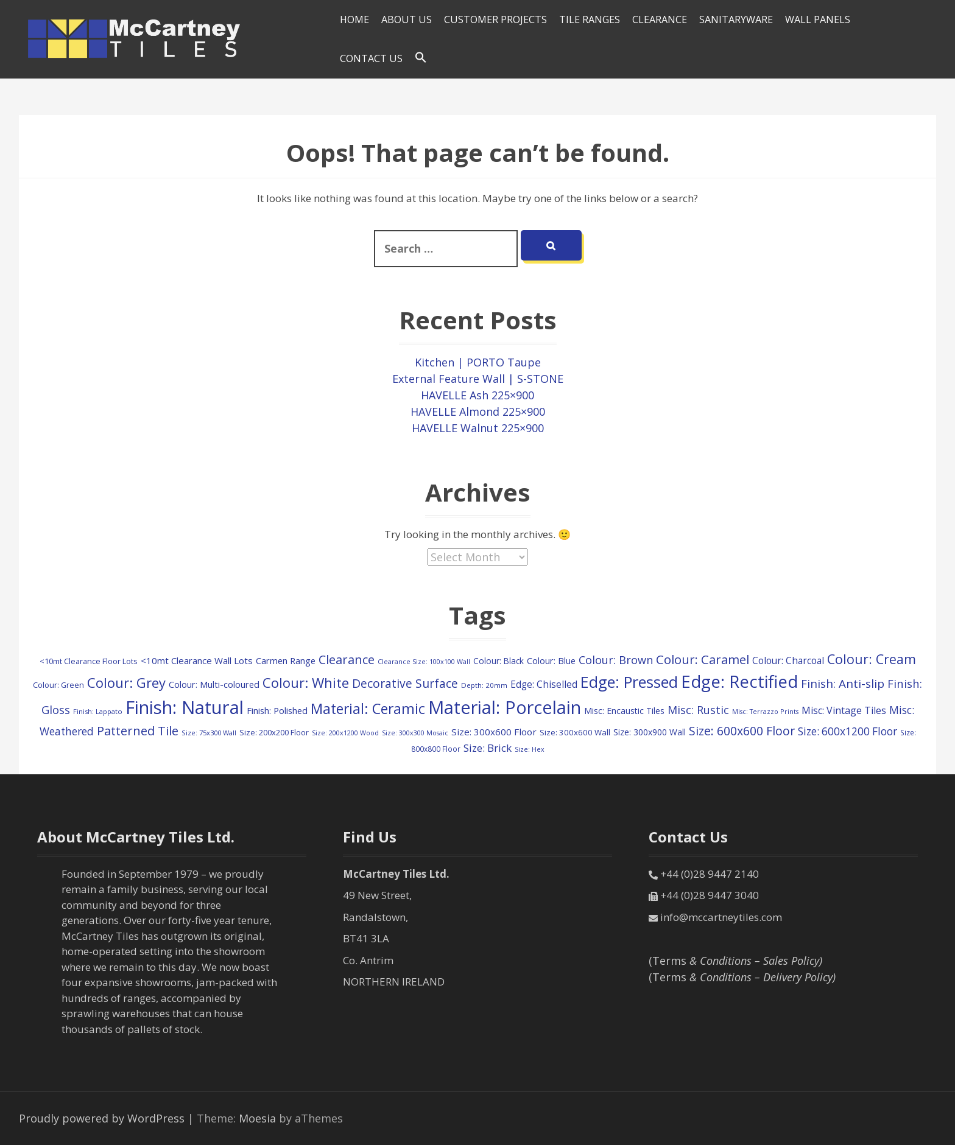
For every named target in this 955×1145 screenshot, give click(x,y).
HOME (354, 19)
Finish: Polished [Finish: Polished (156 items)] (277, 710)
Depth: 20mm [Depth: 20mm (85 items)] (484, 685)
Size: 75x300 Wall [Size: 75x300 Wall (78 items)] (208, 732)
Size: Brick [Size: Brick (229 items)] (487, 748)
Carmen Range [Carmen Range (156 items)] (285, 660)
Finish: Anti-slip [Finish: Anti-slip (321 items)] (842, 683)
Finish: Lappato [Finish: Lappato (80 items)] (97, 711)
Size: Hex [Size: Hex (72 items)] (529, 749)
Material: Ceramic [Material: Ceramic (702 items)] (368, 708)
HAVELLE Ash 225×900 (477, 395)
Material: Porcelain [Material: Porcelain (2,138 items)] (504, 707)
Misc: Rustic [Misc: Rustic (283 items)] (698, 709)
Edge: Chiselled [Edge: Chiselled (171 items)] (543, 684)
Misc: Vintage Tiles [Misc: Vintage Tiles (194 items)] (844, 710)
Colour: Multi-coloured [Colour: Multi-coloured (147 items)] (214, 684)
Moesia (257, 1118)
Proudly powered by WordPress (102, 1118)
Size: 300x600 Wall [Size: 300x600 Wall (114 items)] (575, 732)
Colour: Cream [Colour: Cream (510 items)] (871, 659)
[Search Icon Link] (421, 58)
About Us (406, 19)
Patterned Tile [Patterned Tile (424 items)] (137, 730)
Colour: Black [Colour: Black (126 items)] (498, 661)
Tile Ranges (589, 19)
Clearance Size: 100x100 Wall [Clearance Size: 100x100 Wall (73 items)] (424, 661)
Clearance (659, 19)
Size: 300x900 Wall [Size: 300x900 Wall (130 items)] (649, 732)
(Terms (735, 960)
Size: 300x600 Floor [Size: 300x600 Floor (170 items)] (494, 732)
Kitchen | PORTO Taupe (478, 362)
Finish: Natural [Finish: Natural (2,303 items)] (184, 707)
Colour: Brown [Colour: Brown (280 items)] (616, 660)
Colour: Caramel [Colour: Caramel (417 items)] (702, 659)
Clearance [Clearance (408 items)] (347, 659)
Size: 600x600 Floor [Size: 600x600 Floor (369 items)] (742, 731)
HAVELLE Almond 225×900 (478, 411)
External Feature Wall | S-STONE (477, 378)
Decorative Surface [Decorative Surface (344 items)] (405, 684)
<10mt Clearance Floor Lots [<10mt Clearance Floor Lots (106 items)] (89, 661)
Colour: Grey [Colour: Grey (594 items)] (126, 682)
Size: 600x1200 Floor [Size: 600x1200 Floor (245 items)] (847, 731)
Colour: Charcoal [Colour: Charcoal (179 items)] (788, 660)
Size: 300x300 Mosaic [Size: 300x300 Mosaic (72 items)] (415, 733)
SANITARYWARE (736, 19)
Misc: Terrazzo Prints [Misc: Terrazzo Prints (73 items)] (765, 711)
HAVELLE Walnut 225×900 (478, 428)
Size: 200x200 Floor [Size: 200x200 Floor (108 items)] (274, 732)
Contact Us (371, 58)
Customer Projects (495, 19)
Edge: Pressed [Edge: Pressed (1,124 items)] (629, 681)
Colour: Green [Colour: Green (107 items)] (58, 684)
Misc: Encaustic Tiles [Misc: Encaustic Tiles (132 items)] (624, 710)
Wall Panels (817, 19)
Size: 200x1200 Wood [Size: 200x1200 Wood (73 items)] (345, 732)
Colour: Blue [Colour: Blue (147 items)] (551, 660)
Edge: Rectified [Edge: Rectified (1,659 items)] (739, 681)
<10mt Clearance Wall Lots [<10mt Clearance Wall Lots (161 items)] (197, 660)
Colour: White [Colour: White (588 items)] (306, 682)
